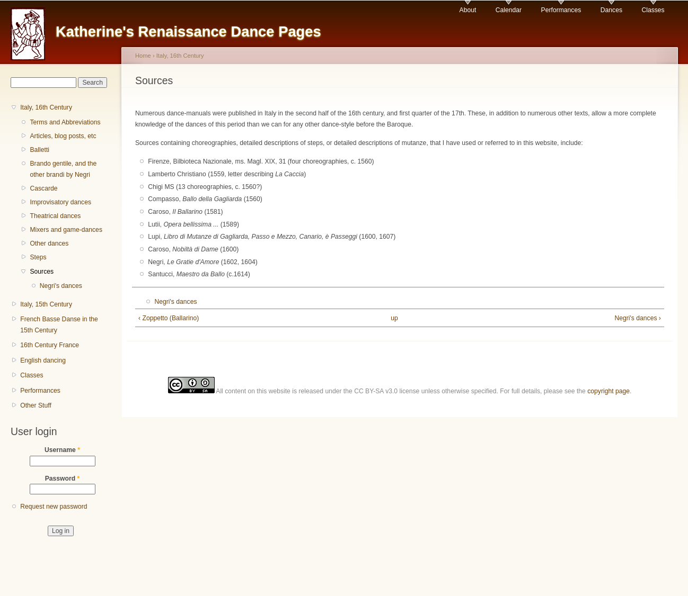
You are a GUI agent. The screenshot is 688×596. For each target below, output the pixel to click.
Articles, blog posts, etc (63, 136)
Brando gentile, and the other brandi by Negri (63, 169)
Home (143, 55)
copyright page (608, 391)
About (468, 10)
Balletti (39, 149)
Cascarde (43, 188)
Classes (652, 10)
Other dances (49, 243)
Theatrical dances (55, 216)
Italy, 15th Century (46, 304)
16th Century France (49, 345)
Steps (38, 257)
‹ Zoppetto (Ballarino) (168, 318)
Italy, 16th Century (46, 107)
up (394, 318)
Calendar (509, 10)
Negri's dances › (637, 318)
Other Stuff (35, 405)
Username (62, 450)
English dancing (43, 360)
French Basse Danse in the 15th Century (59, 324)
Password (62, 478)
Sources (42, 271)
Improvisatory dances (60, 202)
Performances (561, 10)
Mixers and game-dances (66, 229)
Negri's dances (61, 286)
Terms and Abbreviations (65, 122)
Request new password (53, 506)
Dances (611, 10)
